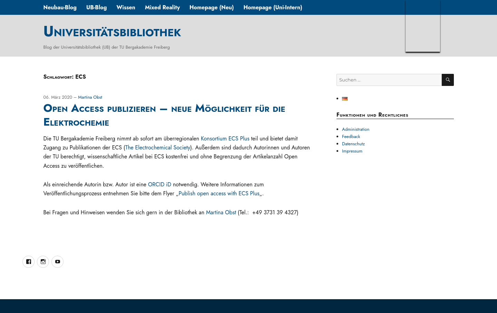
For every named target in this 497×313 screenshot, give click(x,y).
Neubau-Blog (59, 7)
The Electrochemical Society (157, 147)
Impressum (352, 151)
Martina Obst (90, 97)
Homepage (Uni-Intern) (273, 7)
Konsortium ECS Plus (225, 139)
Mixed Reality (162, 7)
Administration (355, 129)
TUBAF (423, 26)
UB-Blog (96, 7)
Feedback (351, 136)
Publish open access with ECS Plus (218, 193)
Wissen (125, 7)
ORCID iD (159, 184)
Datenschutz (353, 143)
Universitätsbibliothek (112, 31)
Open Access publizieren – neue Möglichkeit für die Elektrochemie (164, 115)
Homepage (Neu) (211, 7)
